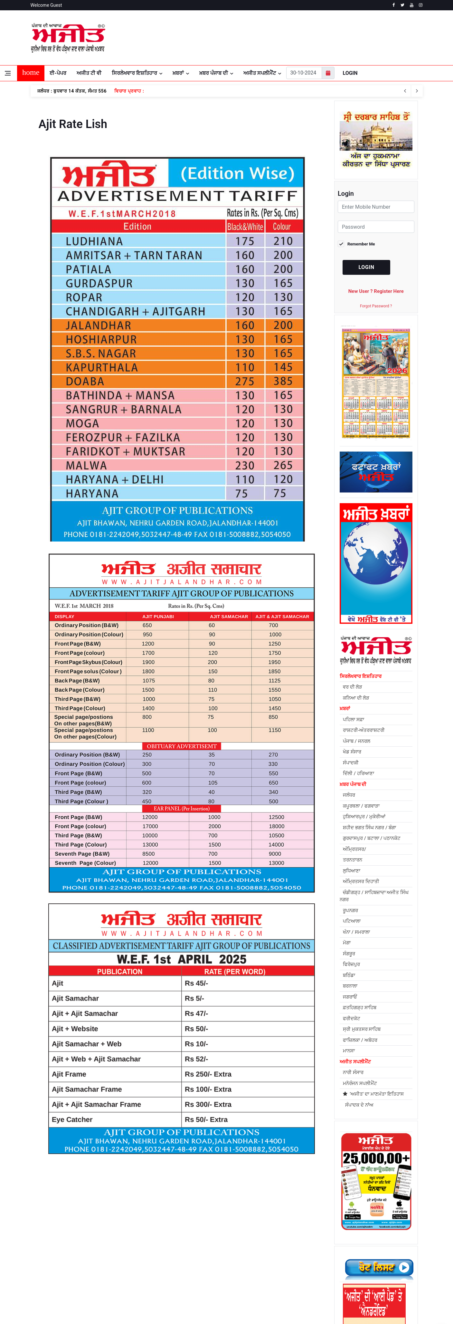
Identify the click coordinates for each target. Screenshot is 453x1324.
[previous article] (417, 91)
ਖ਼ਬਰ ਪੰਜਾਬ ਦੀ (213, 73)
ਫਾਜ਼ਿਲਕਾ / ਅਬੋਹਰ (360, 893)
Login (350, 73)
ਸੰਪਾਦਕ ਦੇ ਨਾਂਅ (358, 958)
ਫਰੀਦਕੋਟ (351, 871)
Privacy (60, 1240)
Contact (205, 1240)
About (37, 1240)
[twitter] (403, 5)
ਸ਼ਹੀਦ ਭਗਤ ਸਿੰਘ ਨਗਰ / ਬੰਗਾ (369, 680)
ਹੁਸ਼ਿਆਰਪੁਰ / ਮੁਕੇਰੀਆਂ (364, 669)
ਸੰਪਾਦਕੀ (351, 615)
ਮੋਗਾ (347, 796)
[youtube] (412, 5)
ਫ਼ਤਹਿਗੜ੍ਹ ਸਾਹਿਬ (359, 860)
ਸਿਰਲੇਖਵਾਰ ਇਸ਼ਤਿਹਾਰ (134, 73)
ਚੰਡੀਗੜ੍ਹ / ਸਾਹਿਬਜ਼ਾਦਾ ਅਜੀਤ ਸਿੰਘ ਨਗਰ (374, 748)
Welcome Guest (46, 5)
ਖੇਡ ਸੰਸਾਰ (352, 605)
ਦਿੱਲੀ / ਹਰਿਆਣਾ (358, 626)
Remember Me (361, 244)
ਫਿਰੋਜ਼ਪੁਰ (351, 817)
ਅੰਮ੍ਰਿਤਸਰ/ (354, 702)
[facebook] (394, 5)
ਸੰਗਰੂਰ (349, 806)
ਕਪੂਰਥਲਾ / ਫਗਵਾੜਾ (361, 659)
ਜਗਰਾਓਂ (350, 849)
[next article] (405, 91)
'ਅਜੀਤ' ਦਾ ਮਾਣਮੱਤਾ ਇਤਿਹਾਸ (373, 947)
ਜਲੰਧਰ (349, 648)
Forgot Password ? (376, 306)
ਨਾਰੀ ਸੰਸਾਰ (353, 925)
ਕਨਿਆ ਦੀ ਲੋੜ (356, 550)
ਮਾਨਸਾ (349, 904)
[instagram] (421, 5)
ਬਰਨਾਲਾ (350, 839)
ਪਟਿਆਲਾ (352, 774)
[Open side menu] (8, 73)
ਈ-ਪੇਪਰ (58, 73)
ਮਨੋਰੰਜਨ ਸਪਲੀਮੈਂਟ (360, 936)
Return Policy (174, 1240)
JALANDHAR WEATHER (357, 38)
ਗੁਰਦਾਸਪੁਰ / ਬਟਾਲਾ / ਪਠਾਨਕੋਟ (372, 691)
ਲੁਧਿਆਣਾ (351, 723)
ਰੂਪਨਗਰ (350, 763)
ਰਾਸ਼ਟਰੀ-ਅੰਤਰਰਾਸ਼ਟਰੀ (364, 583)
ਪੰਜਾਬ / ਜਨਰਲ (356, 594)
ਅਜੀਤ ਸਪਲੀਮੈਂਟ (259, 73)
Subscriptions (136, 1240)
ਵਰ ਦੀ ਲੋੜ (352, 540)
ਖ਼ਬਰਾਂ (178, 73)
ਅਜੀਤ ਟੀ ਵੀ (89, 73)
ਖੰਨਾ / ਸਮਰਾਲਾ (356, 785)
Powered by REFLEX (49, 1312)
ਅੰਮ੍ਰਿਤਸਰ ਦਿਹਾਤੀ (361, 734)
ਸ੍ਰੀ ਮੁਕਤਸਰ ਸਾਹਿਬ (362, 882)
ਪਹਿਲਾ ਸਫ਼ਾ (353, 572)
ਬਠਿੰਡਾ (349, 828)
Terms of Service (95, 1240)
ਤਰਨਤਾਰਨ (352, 713)
